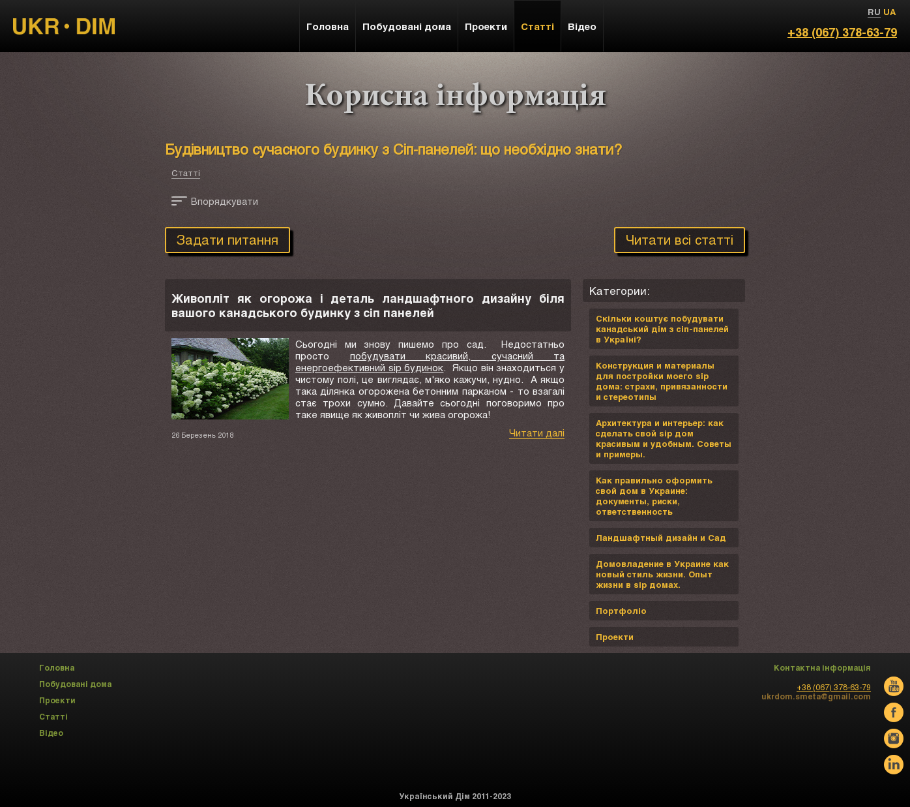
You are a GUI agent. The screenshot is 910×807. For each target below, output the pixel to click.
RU (874, 12)
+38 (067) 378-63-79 (842, 32)
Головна (327, 26)
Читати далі (537, 432)
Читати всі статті (679, 239)
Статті (185, 173)
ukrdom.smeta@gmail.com (816, 696)
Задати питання (227, 239)
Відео (582, 26)
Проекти (486, 26)
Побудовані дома (406, 26)
